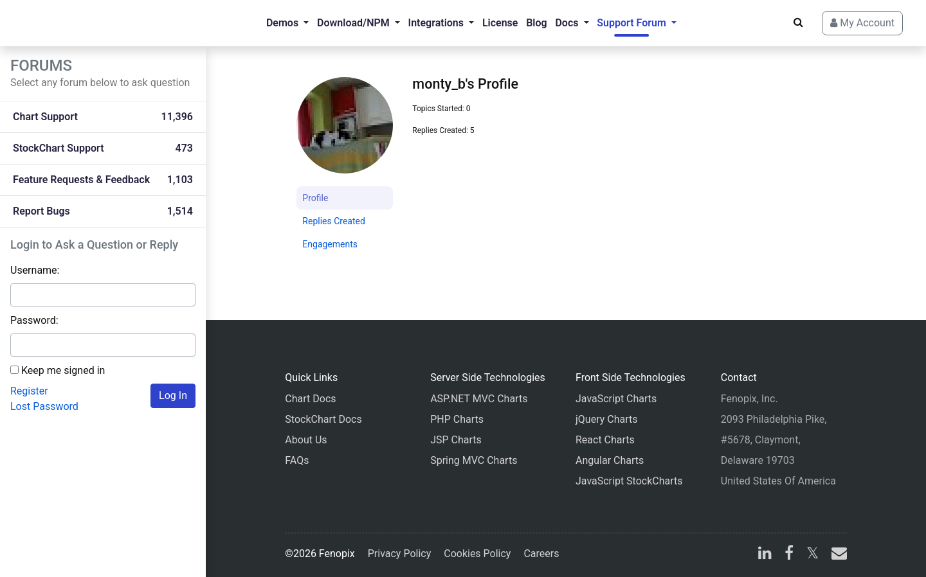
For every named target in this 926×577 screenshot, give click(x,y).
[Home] (61, 23)
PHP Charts (457, 419)
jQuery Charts (606, 419)
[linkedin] (765, 555)
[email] (836, 555)
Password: (34, 320)
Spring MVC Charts (473, 460)
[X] (812, 555)
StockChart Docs (323, 419)
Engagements (330, 244)
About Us (306, 440)
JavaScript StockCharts (629, 481)
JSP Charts (456, 440)
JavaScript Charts (616, 399)
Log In (173, 395)
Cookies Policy (477, 553)
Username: (34, 270)
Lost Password (44, 406)
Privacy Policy (399, 553)
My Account (862, 23)
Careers (541, 553)
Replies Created (333, 221)
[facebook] (789, 555)
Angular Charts (610, 460)
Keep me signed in (63, 370)
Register (29, 391)
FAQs (297, 460)
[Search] (798, 22)
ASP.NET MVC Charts (478, 399)
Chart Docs (310, 399)
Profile (315, 198)
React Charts (605, 440)
